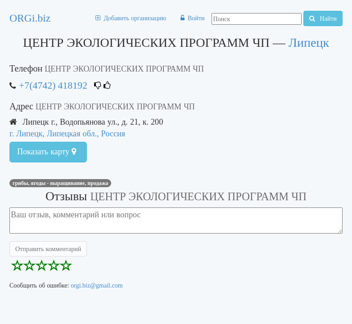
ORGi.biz (29, 18)
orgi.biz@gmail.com (96, 285)
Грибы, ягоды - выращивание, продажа (60, 183)
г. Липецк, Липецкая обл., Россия (67, 133)
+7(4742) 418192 (53, 85)
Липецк (309, 42)
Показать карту (46, 152)
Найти (323, 18)
